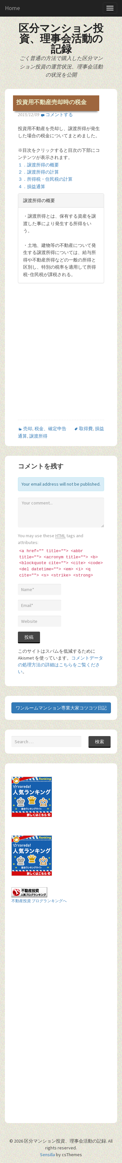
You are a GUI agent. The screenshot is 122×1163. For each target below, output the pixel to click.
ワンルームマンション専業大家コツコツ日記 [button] (61, 708)
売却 (27, 428)
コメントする (59, 114)
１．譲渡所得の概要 (38, 165)
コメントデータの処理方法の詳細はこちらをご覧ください (60, 664)
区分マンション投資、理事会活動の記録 (61, 38)
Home (12, 8)
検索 (99, 742)
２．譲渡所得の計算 (38, 172)
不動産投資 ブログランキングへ (39, 900)
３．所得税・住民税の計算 (45, 179)
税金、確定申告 (50, 428)
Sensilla (47, 1154)
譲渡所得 (38, 436)
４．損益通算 (31, 186)
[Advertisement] (61, 357)
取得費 (86, 428)
